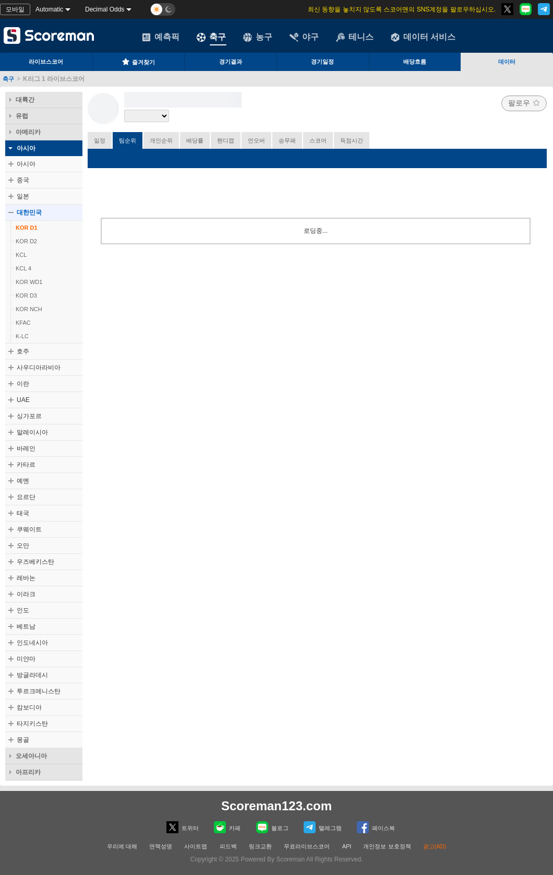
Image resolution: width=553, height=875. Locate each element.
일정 (99, 140)
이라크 (26, 594)
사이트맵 (195, 846)
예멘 (23, 480)
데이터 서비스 (423, 37)
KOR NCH (29, 309)
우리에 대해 (122, 846)
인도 (23, 610)
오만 (23, 545)
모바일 (15, 9)
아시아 (26, 148)
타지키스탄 (32, 723)
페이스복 (376, 827)
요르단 (26, 497)
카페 (227, 827)
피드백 (228, 846)
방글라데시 (32, 675)
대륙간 (25, 99)
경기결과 (230, 61)
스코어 (318, 140)
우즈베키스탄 (35, 561)
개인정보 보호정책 (387, 846)
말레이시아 (32, 432)
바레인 (26, 448)
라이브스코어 (46, 61)
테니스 (355, 37)
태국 (23, 513)
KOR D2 (26, 241)
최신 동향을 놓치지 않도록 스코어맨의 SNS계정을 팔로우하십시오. (402, 9)
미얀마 (26, 659)
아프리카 (28, 772)
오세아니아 (31, 756)
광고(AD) (435, 846)
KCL (21, 255)
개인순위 (161, 140)
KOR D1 (27, 227)
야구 (304, 37)
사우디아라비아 (39, 367)
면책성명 (160, 846)
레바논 (26, 578)
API (347, 846)
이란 (23, 383)
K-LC (22, 336)
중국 (23, 180)
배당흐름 (414, 61)
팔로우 (524, 103)
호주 (23, 351)
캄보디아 (29, 707)
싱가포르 (29, 416)
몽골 (23, 739)
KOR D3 (26, 295)
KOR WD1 (29, 282)
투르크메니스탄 (39, 691)
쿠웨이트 (29, 529)
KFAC (23, 323)
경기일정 (322, 61)
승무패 (287, 140)
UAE (23, 400)
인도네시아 (32, 642)
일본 (23, 196)
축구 (211, 37)
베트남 (26, 626)
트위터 (182, 827)
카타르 (26, 464)
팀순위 (127, 140)
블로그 (272, 827)
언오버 (256, 140)
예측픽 (160, 37)
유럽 (22, 116)
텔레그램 (323, 827)
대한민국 (29, 212)
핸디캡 (225, 140)
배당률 (194, 140)
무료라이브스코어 (307, 846)
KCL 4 (23, 268)
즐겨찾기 (138, 61)
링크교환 (260, 846)
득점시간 (351, 140)
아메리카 (28, 132)
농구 (257, 37)
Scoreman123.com (276, 806)
